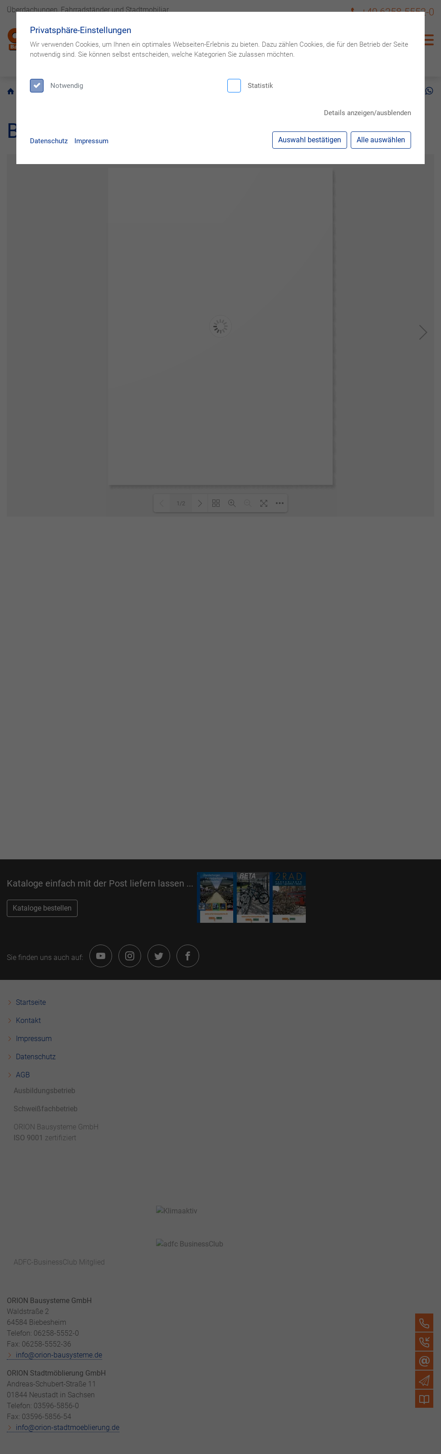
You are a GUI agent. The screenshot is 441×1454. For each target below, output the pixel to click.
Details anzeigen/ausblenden (367, 113)
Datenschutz (49, 141)
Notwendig (66, 86)
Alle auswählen (381, 140)
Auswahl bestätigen (309, 140)
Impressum (91, 141)
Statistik (260, 86)
